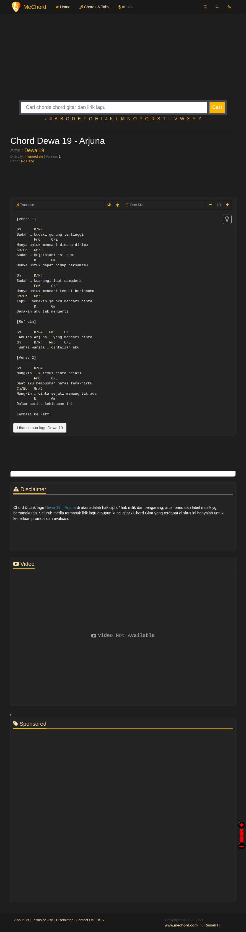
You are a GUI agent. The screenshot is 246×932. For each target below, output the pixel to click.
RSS (100, 920)
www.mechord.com (181, 925)
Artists (125, 7)
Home (62, 7)
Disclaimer (64, 920)
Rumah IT (212, 925)
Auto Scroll (241, 828)
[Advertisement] (123, 61)
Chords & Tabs (94, 7)
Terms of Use (42, 920)
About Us (21, 920)
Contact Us (85, 920)
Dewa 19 (34, 150)
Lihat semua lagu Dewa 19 (40, 428)
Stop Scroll (241, 842)
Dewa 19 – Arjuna (60, 507)
